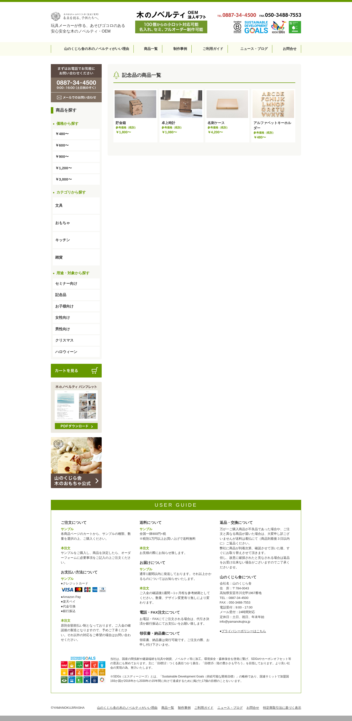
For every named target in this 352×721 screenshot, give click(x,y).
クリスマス (64, 340)
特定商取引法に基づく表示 (282, 708)
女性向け (62, 317)
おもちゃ (62, 223)
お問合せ (290, 49)
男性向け (62, 329)
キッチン (62, 240)
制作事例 (180, 49)
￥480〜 (62, 134)
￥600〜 (62, 145)
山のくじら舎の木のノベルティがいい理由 (96, 49)
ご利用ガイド (213, 49)
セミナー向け (66, 283)
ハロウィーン (66, 352)
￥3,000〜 (63, 179)
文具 (59, 205)
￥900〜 (62, 156)
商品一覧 (151, 49)
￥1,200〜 (63, 168)
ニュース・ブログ (254, 49)
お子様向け (64, 306)
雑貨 (59, 257)
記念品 (60, 295)
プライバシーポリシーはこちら (243, 631)
